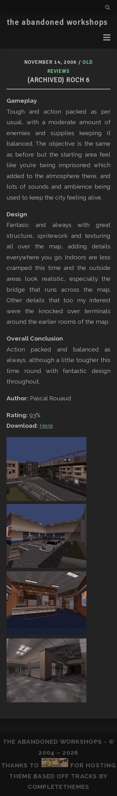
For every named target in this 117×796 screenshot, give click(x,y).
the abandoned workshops (57, 22)
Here (46, 425)
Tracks (84, 776)
